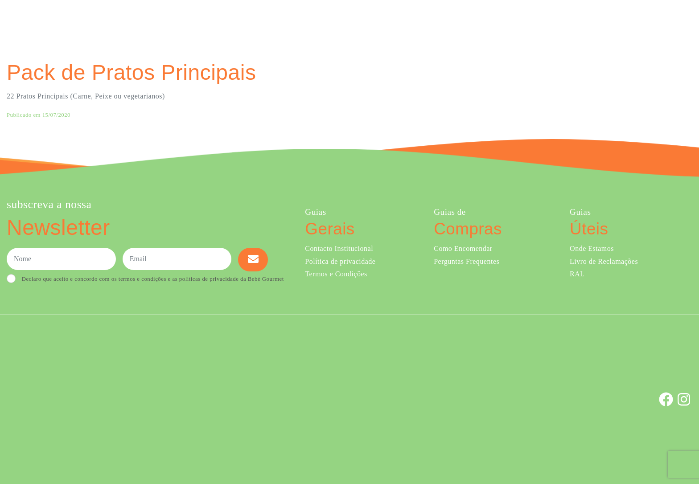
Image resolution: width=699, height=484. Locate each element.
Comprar (390, 21)
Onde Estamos (604, 21)
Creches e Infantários (537, 21)
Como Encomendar (463, 248)
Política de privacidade (340, 261)
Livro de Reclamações (604, 261)
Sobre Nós (472, 21)
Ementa (432, 21)
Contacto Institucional (339, 248)
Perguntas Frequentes (466, 261)
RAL (577, 274)
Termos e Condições (336, 274)
